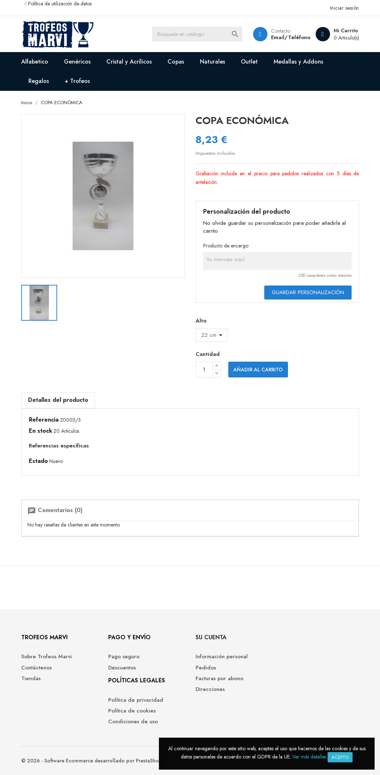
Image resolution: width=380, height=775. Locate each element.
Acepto (340, 757)
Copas (176, 61)
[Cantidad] (204, 369)
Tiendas (31, 678)
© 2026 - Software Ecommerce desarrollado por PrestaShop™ (93, 760)
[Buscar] (197, 34)
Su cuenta (211, 637)
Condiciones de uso (133, 721)
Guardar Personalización (308, 292)
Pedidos (206, 668)
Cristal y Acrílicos (129, 61)
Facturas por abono (219, 678)
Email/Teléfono (290, 37)
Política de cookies (132, 711)
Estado (38, 461)
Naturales (212, 61)
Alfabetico (34, 61)
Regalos (38, 81)
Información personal (222, 656)
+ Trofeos (77, 81)
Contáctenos (36, 668)
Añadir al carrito (258, 369)
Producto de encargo (225, 245)
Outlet (249, 61)
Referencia (44, 420)
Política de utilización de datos (60, 3)
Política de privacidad (135, 700)
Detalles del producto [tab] (58, 400)
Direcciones (210, 689)
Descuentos (122, 668)
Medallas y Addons (298, 61)
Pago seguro (123, 656)
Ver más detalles (309, 756)
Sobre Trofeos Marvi (46, 656)
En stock (40, 431)
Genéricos (77, 61)
